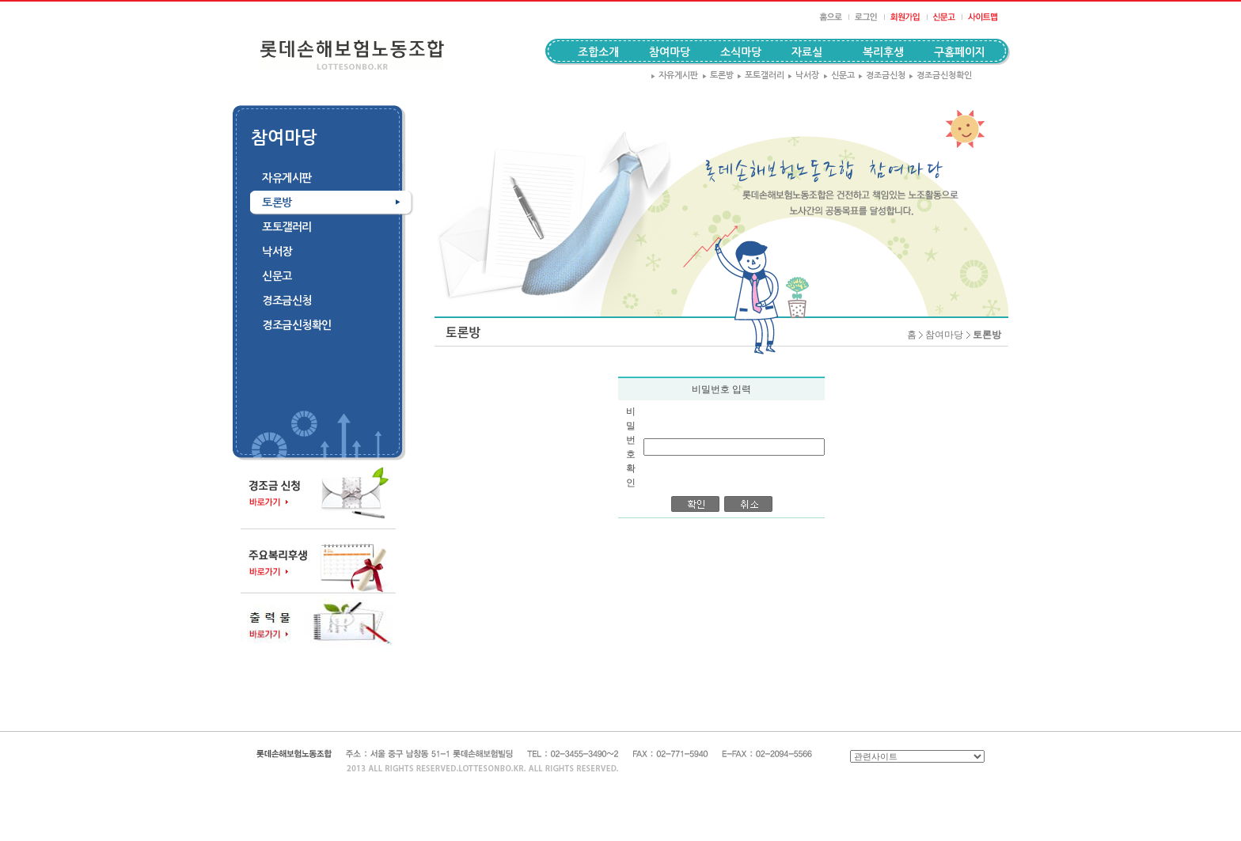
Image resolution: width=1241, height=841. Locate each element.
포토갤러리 (760, 75)
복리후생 (883, 52)
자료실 (806, 52)
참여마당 (944, 334)
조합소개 (598, 52)
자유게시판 (674, 75)
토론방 (718, 75)
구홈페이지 (959, 52)
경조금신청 (881, 75)
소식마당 (740, 52)
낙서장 (803, 75)
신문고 (839, 75)
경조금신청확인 (940, 75)
